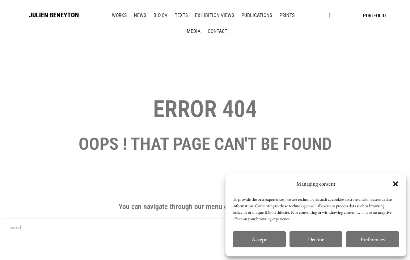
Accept (259, 239)
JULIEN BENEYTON (54, 15)
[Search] (182, 227)
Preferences (372, 239)
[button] (395, 183)
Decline (316, 239)
